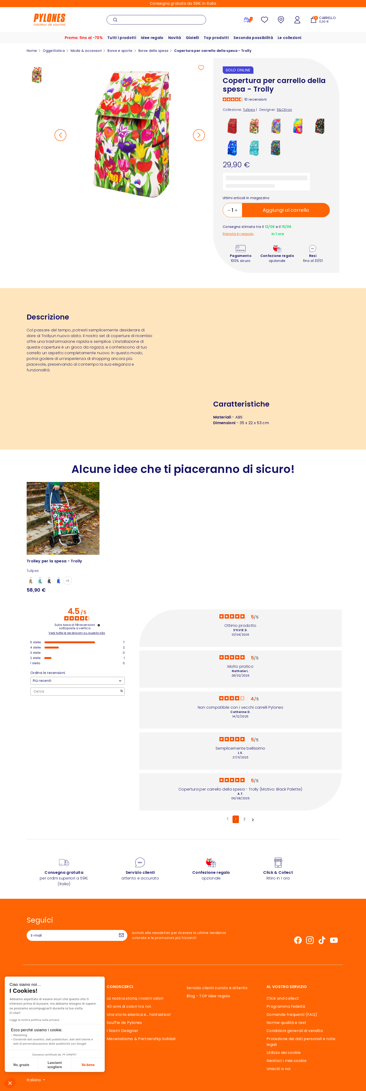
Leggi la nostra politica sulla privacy (34, 1020)
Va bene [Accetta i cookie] (88, 1065)
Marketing (20, 1035)
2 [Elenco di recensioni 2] (244, 819)
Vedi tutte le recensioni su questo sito (77, 633)
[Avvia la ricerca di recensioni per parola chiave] (122, 691)
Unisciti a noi (278, 1068)
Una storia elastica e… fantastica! (139, 1014)
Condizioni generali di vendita (295, 1030)
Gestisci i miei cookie (287, 1060)
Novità (174, 37)
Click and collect (283, 998)
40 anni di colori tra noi (129, 1006)
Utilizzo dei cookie (284, 1052)
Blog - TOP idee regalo (208, 996)
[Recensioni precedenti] (228, 819)
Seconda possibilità (253, 37)
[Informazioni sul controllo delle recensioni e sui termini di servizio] (99, 625)
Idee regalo (152, 37)
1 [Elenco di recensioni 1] (235, 819)
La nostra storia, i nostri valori (135, 998)
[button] (10, 1083)
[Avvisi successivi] (253, 819)
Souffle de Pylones (124, 1022)
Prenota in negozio (238, 234)
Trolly (46, 336)
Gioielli (192, 37)
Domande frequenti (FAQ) (292, 1014)
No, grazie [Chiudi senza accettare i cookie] (21, 1065)
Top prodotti (216, 37)
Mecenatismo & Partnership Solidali (141, 1039)
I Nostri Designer (122, 1030)
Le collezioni (289, 37)
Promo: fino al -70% (84, 37)
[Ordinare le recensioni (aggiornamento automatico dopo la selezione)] (77, 681)
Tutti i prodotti (121, 37)
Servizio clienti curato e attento (217, 988)
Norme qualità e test (286, 1022)
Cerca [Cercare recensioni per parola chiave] (75, 691)
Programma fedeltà (286, 1006)
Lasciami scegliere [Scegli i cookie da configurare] (54, 1065)
